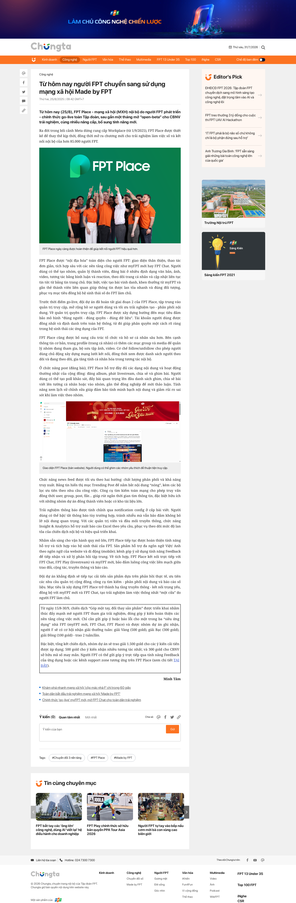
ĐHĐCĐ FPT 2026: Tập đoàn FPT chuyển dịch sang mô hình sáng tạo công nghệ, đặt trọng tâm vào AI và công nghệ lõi (233, 95)
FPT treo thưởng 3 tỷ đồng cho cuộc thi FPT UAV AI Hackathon (233, 117)
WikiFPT (215, 890)
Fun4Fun (187, 877)
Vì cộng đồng (190, 883)
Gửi (172, 729)
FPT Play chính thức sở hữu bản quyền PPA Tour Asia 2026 (107, 823)
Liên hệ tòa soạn (43, 853)
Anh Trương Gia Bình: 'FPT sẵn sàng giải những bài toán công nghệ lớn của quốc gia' (233, 155)
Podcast (215, 883)
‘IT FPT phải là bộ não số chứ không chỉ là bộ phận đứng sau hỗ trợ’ (233, 135)
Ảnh (212, 877)
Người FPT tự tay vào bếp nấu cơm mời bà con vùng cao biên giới (160, 823)
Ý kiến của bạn (110, 729)
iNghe (212, 59)
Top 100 (196, 59)
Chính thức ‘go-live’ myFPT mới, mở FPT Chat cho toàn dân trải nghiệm (91, 700)
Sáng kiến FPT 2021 (219, 275)
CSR (225, 59)
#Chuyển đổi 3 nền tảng (66, 751)
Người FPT (91, 59)
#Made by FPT (123, 751)
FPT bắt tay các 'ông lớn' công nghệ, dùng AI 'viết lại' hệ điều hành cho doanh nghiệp (59, 823)
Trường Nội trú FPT (219, 223)
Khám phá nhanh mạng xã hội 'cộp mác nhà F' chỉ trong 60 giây (86, 688)
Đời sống (159, 877)
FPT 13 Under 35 (173, 59)
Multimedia (147, 59)
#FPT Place (98, 751)
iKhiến (186, 871)
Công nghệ (71, 59)
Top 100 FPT (247, 878)
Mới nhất (91, 717)
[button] (186, 805)
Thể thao (128, 59)
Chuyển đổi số (135, 871)
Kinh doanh (49, 59)
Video (213, 871)
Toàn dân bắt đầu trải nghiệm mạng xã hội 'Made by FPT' (81, 694)
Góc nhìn (159, 883)
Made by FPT (134, 877)
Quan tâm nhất (69, 717)
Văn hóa (110, 59)
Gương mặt (160, 871)
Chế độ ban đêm (250, 59)
